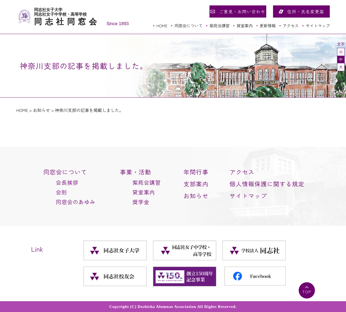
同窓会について (188, 25)
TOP (306, 291)
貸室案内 (244, 25)
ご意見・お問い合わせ (242, 11)
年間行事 (196, 171)
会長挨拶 (67, 182)
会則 (61, 192)
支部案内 (196, 183)
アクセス (291, 25)
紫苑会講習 (219, 25)
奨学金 (140, 202)
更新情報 (267, 25)
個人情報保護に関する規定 (266, 183)
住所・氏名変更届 (305, 11)
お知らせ (41, 110)
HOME (161, 25)
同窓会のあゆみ (75, 202)
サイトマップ (318, 25)
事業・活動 (135, 171)
